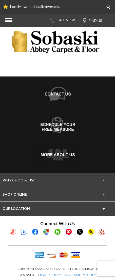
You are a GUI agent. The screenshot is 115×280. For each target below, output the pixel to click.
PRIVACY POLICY (49, 275)
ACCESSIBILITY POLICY (80, 275)
